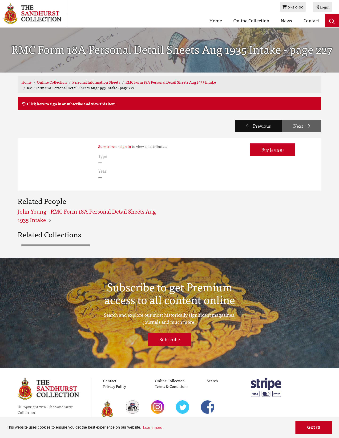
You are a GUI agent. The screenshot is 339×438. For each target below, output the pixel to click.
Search (212, 380)
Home (215, 20)
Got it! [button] (313, 427)
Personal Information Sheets (96, 82)
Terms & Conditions (171, 386)
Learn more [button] (152, 428)
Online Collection (251, 20)
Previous (258, 125)
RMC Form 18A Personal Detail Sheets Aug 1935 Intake (170, 82)
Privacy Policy (114, 386)
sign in (125, 146)
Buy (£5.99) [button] (272, 149)
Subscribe (106, 146)
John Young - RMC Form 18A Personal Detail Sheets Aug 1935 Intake (87, 215)
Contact (311, 20)
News (286, 20)
